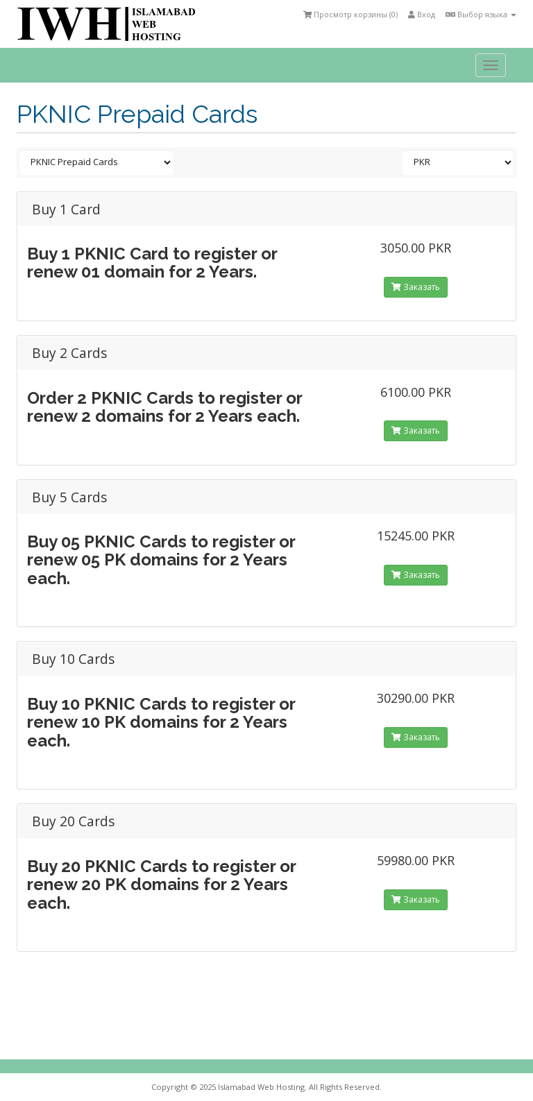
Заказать (415, 287)
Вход (421, 14)
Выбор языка (481, 14)
